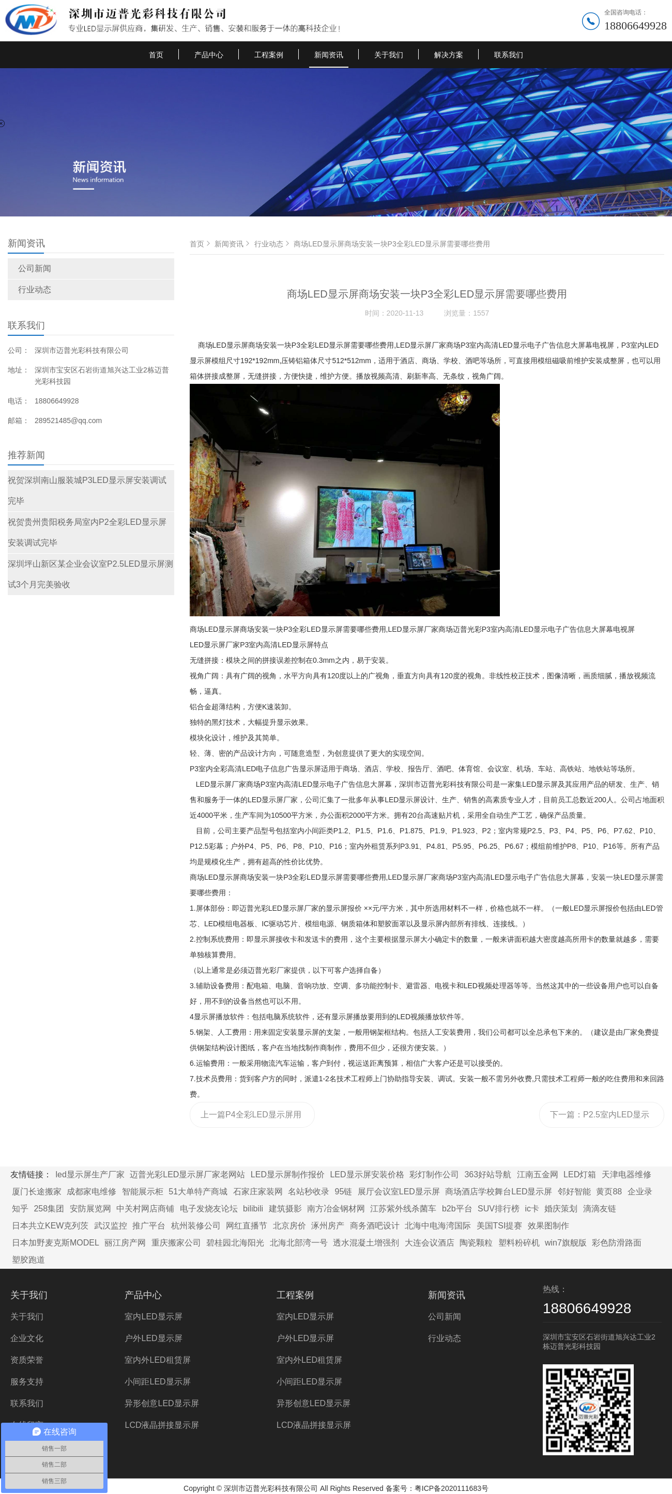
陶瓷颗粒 (476, 1242)
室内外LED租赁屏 (157, 1360)
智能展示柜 (142, 1191)
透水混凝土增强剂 (366, 1242)
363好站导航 (487, 1174)
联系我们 (508, 55)
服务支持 (26, 1381)
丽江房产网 (125, 1242)
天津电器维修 (626, 1174)
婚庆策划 (560, 1208)
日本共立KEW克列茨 (50, 1225)
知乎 (20, 1208)
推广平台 (148, 1225)
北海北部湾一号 (299, 1242)
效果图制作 (548, 1225)
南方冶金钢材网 (336, 1208)
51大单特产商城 (198, 1191)
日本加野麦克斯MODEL (55, 1242)
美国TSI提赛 (500, 1225)
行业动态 (34, 289)
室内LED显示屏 (153, 1316)
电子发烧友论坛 (209, 1208)
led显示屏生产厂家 (89, 1174)
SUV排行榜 (499, 1208)
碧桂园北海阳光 (235, 1242)
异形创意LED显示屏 (161, 1403)
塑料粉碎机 (519, 1242)
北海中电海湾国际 (438, 1225)
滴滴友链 (599, 1208)
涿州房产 (327, 1225)
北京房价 (289, 1225)
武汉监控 (110, 1225)
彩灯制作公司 (434, 1174)
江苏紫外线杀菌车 (403, 1208)
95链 (344, 1191)
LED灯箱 (579, 1174)
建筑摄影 (285, 1208)
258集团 (49, 1208)
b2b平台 (457, 1208)
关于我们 (388, 55)
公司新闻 (34, 268)
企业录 (640, 1191)
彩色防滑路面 (617, 1242)
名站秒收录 (308, 1191)
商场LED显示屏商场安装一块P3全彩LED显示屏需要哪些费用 (392, 244)
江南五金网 (537, 1174)
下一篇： (599, 1119)
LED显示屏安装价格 (367, 1174)
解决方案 (448, 55)
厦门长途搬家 (37, 1191)
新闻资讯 (328, 55)
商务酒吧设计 (375, 1225)
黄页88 (609, 1191)
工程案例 (268, 55)
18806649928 (635, 25)
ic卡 (532, 1208)
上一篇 (251, 1119)
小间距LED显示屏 (157, 1381)
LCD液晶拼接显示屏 (162, 1425)
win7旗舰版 (566, 1242)
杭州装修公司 (196, 1225)
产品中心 (208, 55)
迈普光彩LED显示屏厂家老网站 (187, 1174)
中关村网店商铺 (145, 1208)
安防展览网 (90, 1208)
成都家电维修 (91, 1191)
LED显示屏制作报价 (288, 1174)
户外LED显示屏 (153, 1338)
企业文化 (26, 1338)
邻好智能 (574, 1191)
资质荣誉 (26, 1360)
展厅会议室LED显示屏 (399, 1191)
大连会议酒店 (429, 1242)
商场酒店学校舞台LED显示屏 (498, 1191)
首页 (156, 55)
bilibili (253, 1208)
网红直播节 (246, 1225)
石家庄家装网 (258, 1191)
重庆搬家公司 (176, 1242)
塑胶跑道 (28, 1259)
